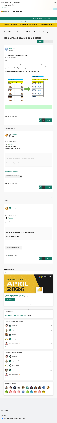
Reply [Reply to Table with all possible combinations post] (48, 120)
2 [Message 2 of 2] (9, 183)
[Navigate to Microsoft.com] (5, 11)
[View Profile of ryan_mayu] (14, 134)
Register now (35, 26)
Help (45, 18)
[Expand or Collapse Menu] (2, 15)
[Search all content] (38, 21)
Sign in (40, 18)
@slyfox (11, 144)
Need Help (12, 113)
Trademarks (3, 415)
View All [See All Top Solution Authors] (7, 347)
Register (34, 18)
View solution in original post (12, 171)
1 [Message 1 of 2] (9, 116)
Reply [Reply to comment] (48, 187)
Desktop (45, 32)
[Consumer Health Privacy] (19, 418)
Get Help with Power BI (32, 32)
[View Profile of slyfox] (10, 48)
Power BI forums (9, 32)
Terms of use (3, 413)
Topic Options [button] (48, 41)
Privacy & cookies (4, 410)
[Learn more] (10, 299)
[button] (40, 41)
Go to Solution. (30, 107)
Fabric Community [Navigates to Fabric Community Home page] (16, 11)
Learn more (4, 7)
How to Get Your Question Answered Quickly (16, 315)
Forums (19, 32)
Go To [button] (49, 18)
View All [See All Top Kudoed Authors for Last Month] (7, 378)
